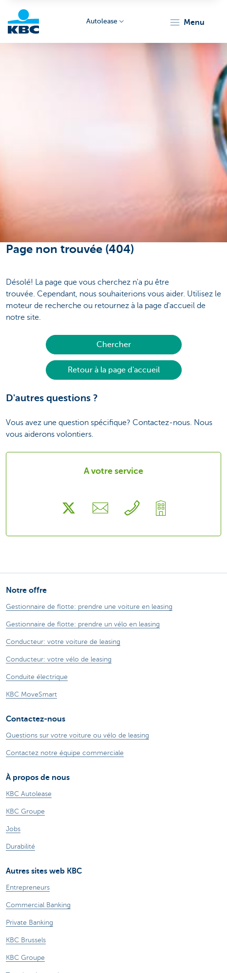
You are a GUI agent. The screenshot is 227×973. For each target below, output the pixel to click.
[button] (187, 22)
